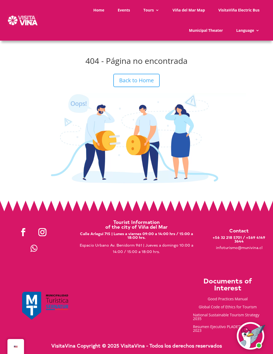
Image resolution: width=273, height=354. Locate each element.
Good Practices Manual (228, 299)
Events (124, 10)
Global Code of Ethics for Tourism (228, 307)
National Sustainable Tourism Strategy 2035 (226, 317)
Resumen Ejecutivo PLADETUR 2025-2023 (224, 329)
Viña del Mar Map (188, 10)
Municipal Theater (206, 30)
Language (245, 30)
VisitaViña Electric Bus (239, 10)
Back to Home (136, 80)
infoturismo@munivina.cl (239, 247)
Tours (148, 10)
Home (98, 10)
